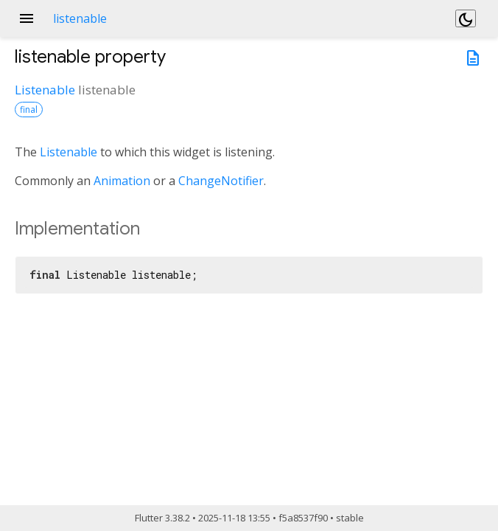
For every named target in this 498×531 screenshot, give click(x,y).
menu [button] (26, 18)
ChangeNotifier (221, 181)
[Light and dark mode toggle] (465, 18)
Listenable (45, 89)
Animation (122, 181)
